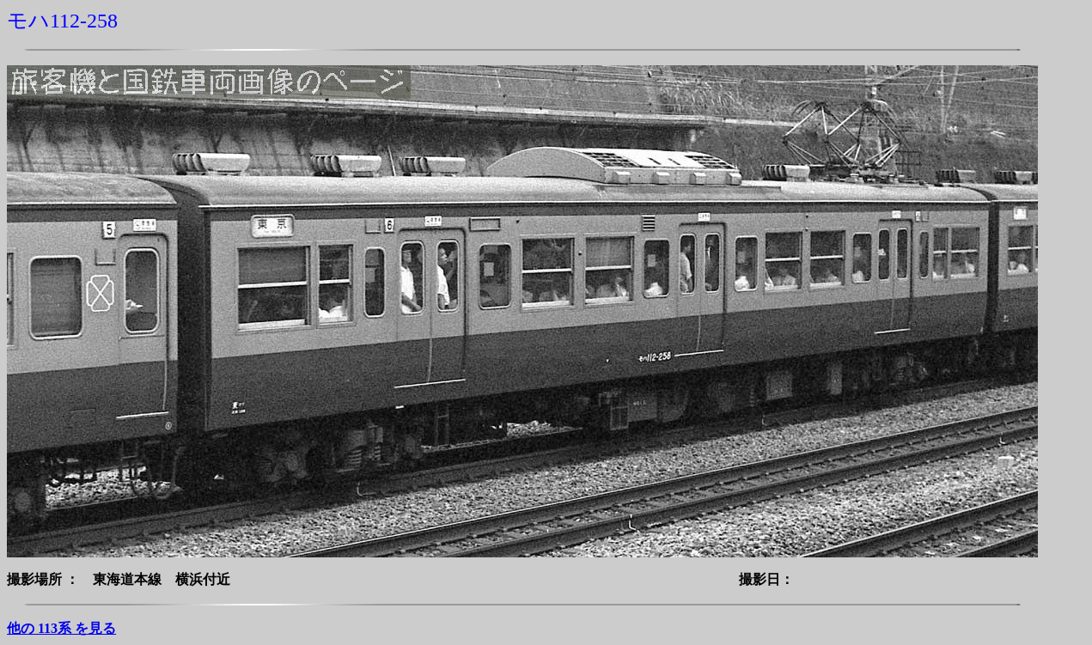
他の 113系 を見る (61, 628)
